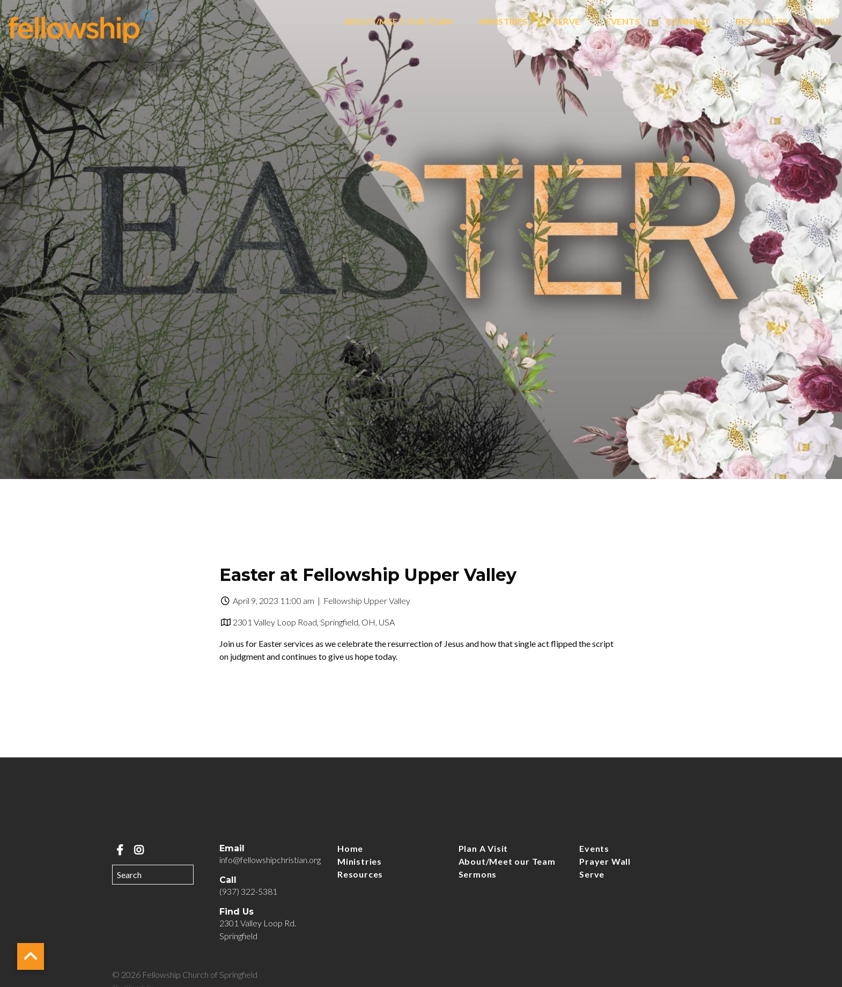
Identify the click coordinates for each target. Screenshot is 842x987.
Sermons (478, 874)
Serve (566, 21)
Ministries (503, 21)
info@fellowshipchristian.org (270, 860)
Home (350, 848)
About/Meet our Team (398, 21)
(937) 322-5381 (248, 891)
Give (823, 21)
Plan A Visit (483, 848)
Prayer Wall (605, 861)
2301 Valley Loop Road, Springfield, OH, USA (314, 622)
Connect (688, 21)
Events (623, 21)
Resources (762, 21)
